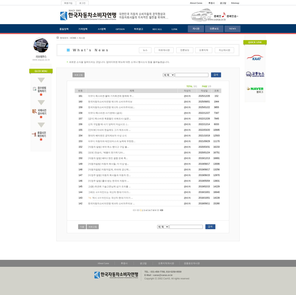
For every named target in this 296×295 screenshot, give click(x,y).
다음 (82, 227)
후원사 (124, 263)
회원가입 (68, 3)
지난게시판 (224, 50)
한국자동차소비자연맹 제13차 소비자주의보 (110, 101)
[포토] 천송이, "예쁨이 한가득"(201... (106, 152)
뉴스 (145, 50)
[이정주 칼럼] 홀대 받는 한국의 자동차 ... (108, 181)
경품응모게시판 (192, 263)
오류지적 (203, 50)
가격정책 (82, 29)
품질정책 (64, 29)
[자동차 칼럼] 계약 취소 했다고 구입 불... (108, 147)
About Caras (103, 263)
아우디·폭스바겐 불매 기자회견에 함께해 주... (110, 96)
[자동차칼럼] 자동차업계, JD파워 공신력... (109, 169)
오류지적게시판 (166, 263)
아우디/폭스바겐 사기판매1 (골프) (105, 113)
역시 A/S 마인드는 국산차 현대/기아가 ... (112, 198)
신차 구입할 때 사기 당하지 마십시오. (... (108, 124)
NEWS (232, 28)
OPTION (120, 29)
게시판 (196, 28)
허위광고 (138, 29)
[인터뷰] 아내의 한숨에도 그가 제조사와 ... (109, 130)
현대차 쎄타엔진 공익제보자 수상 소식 (107, 135)
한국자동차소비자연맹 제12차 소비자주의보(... (111, 107)
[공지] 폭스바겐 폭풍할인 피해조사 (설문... (109, 118)
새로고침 (78, 75)
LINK (175, 29)
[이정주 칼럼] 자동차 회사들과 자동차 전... (109, 175)
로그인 (82, 3)
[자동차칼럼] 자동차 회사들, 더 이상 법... (108, 164)
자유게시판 (164, 50)
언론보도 (214, 28)
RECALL (157, 29)
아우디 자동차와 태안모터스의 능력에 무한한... (111, 141)
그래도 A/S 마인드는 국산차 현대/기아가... (109, 192)
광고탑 (143, 263)
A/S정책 (102, 29)
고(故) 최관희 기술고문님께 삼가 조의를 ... (109, 186)
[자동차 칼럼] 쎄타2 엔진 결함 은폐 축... (108, 158)
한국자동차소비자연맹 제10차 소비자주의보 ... (111, 203)
